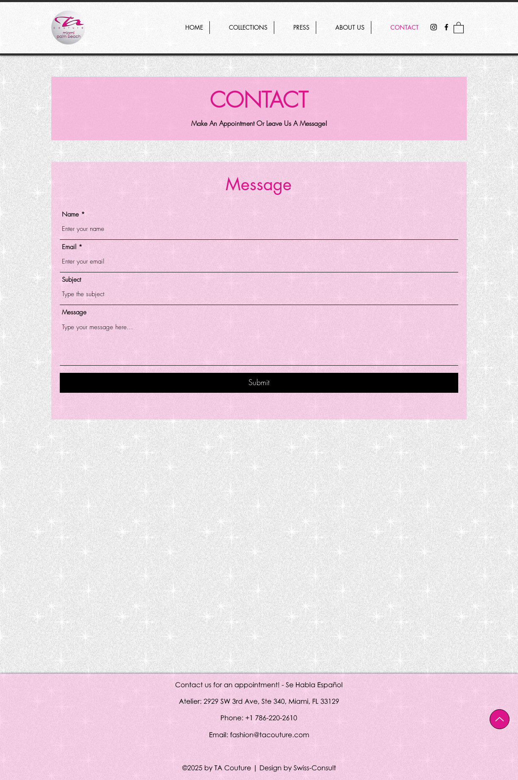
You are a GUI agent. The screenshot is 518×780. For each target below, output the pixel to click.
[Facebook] (446, 27)
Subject (71, 280)
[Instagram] (433, 27)
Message (74, 312)
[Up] (500, 719)
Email (69, 247)
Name (70, 214)
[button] (459, 27)
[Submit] (259, 383)
